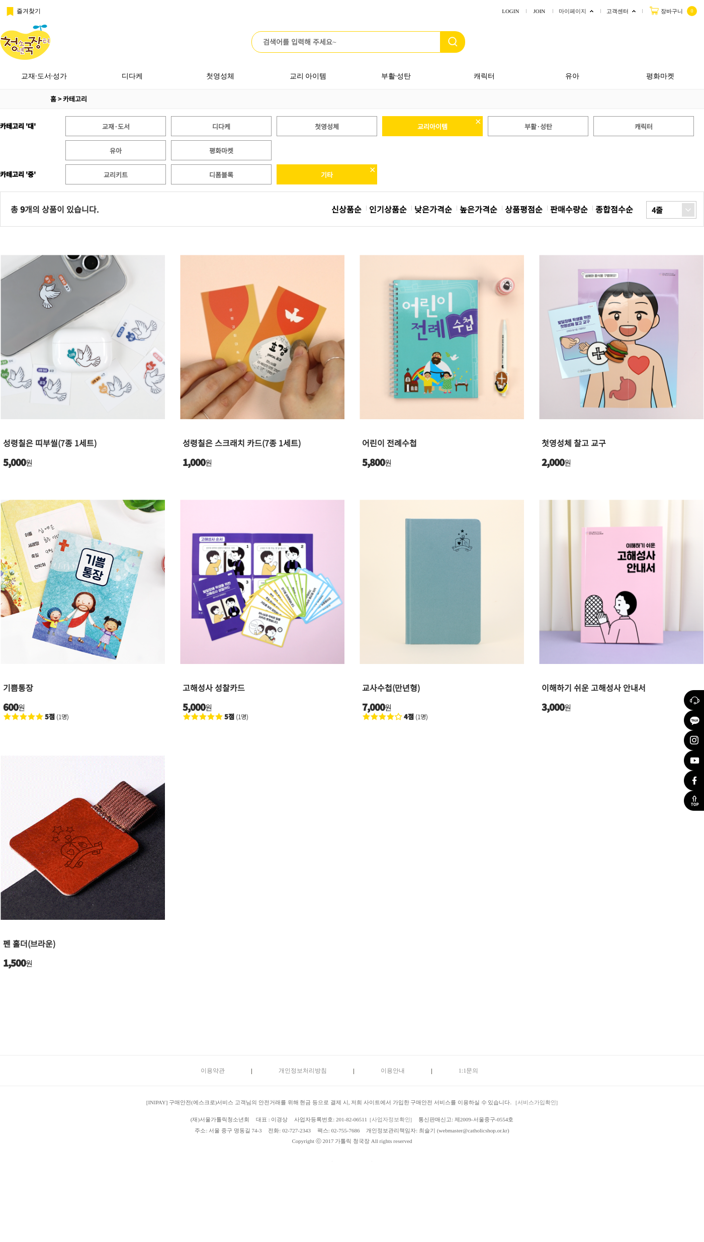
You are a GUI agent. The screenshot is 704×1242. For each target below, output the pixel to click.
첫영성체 (220, 76)
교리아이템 (432, 126)
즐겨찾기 (23, 12)
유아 (572, 76)
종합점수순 (614, 209)
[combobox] (671, 210)
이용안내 (393, 1070)
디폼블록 (221, 174)
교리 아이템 (308, 76)
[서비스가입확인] (536, 1102)
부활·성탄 (396, 76)
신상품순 (346, 209)
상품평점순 (524, 209)
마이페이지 (572, 11)
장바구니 (673, 11)
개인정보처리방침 (303, 1070)
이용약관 (213, 1070)
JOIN (539, 11)
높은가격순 (478, 209)
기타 (327, 174)
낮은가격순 (433, 209)
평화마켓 (660, 76)
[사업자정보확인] (391, 1119)
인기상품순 (388, 209)
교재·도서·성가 (44, 76)
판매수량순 (569, 209)
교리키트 (116, 174)
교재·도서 (116, 126)
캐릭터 (484, 76)
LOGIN (510, 11)
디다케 (132, 76)
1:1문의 (468, 1070)
